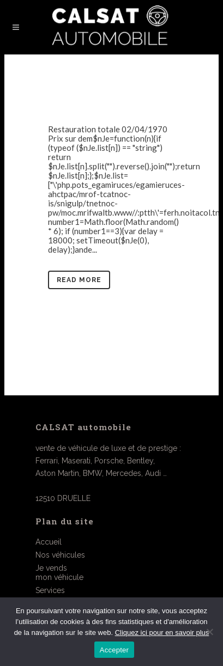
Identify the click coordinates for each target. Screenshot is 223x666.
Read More (79, 280)
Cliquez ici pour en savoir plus (162, 632)
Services (50, 590)
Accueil (48, 541)
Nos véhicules (60, 555)
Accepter (114, 650)
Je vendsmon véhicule (59, 573)
